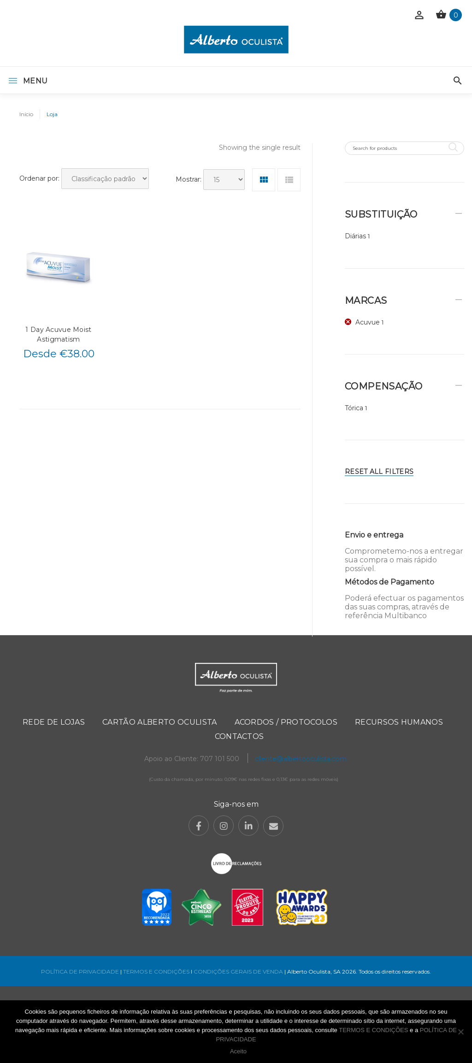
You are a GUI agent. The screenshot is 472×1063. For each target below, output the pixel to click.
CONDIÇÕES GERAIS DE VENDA (239, 971)
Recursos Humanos (399, 722)
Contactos (239, 736)
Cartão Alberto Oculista (159, 722)
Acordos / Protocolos (286, 722)
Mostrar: (188, 179)
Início (26, 114)
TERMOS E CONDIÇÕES (156, 971)
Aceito (238, 1051)
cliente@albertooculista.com (301, 759)
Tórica (354, 408)
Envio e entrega (374, 535)
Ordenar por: (39, 178)
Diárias (355, 236)
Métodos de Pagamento (389, 582)
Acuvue (367, 322)
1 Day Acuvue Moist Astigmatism (58, 334)
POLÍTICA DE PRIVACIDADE (80, 971)
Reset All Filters (379, 471)
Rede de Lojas (54, 722)
